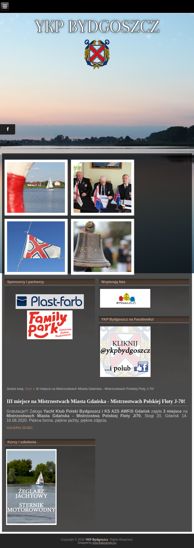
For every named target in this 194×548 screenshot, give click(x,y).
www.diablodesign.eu (104, 542)
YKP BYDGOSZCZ (97, 26)
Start (28, 389)
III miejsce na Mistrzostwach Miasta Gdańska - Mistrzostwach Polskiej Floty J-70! (96, 401)
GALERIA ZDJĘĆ (20, 428)
